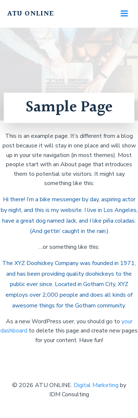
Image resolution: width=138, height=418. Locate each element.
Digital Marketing (96, 385)
